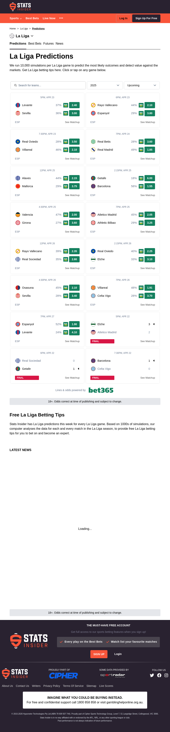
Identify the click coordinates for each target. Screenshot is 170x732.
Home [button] (13, 28)
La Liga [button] (24, 28)
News (59, 43)
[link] (152, 675)
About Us (7, 685)
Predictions (38, 28)
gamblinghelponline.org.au (124, 702)
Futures (48, 43)
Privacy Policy (51, 685)
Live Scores (106, 685)
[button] (61, 18)
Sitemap (91, 685)
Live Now (49, 18)
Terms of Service (73, 685)
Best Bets (32, 18)
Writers (36, 685)
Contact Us (22, 685)
